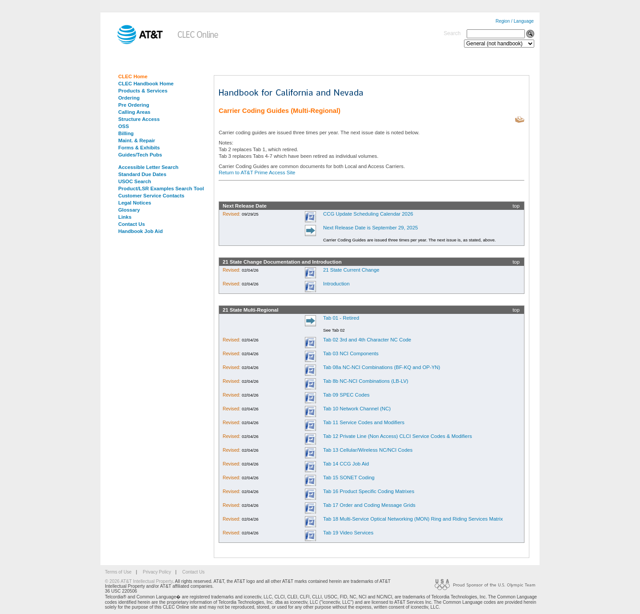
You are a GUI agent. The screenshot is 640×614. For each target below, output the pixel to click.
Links (125, 217)
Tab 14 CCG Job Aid (346, 463)
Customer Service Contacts (151, 195)
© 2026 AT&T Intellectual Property (138, 581)
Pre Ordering (133, 105)
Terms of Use (118, 572)
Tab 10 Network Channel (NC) (357, 408)
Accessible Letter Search (148, 167)
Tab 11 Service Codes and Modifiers (363, 422)
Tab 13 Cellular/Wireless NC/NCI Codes (367, 450)
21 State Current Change (351, 270)
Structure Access (139, 119)
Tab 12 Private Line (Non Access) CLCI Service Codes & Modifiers (397, 436)
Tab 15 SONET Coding (349, 477)
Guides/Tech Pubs (140, 154)
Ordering (129, 97)
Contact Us (131, 224)
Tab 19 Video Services (348, 532)
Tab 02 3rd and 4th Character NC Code (367, 339)
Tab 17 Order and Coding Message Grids (369, 505)
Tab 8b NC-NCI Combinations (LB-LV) (365, 381)
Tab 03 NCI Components (351, 353)
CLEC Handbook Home (146, 83)
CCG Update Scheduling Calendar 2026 (368, 214)
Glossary (129, 210)
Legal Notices (134, 202)
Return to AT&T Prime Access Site (257, 172)
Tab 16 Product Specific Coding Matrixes (368, 491)
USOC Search (134, 181)
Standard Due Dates (142, 174)
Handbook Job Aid (140, 231)
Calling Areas (134, 112)
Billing (126, 133)
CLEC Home (133, 76)
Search (452, 33)
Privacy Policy (157, 572)
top (516, 206)
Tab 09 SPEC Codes (346, 394)
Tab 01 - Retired (341, 318)
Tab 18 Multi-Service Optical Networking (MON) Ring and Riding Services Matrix (413, 519)
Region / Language (515, 21)
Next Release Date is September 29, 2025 (370, 227)
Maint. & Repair (136, 140)
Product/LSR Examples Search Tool (161, 188)
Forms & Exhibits (139, 147)
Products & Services (143, 90)
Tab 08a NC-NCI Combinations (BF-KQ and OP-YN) (381, 367)
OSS (123, 126)
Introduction (336, 283)
